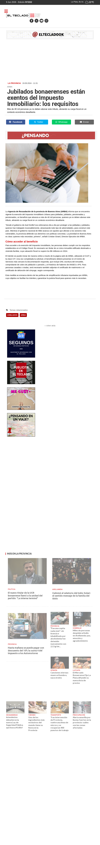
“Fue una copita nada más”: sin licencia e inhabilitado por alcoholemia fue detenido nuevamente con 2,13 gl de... (58, 637)
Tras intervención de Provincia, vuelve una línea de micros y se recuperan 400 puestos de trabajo (60, 723)
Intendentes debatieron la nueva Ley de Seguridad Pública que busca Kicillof (14, 722)
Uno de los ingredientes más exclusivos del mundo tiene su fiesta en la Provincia (36, 723)
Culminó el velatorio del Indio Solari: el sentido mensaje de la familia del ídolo (71, 596)
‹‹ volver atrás (50, 326)
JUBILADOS (12, 315)
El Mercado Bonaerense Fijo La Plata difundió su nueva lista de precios (82, 677)
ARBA (23, 315)
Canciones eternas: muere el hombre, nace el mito (60, 675)
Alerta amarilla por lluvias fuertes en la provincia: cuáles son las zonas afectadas (82, 722)
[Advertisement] (50, 60)
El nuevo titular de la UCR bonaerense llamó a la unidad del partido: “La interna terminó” (25, 595)
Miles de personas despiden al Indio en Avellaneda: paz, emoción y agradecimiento (82, 635)
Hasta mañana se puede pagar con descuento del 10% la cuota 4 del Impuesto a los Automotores (26, 650)
